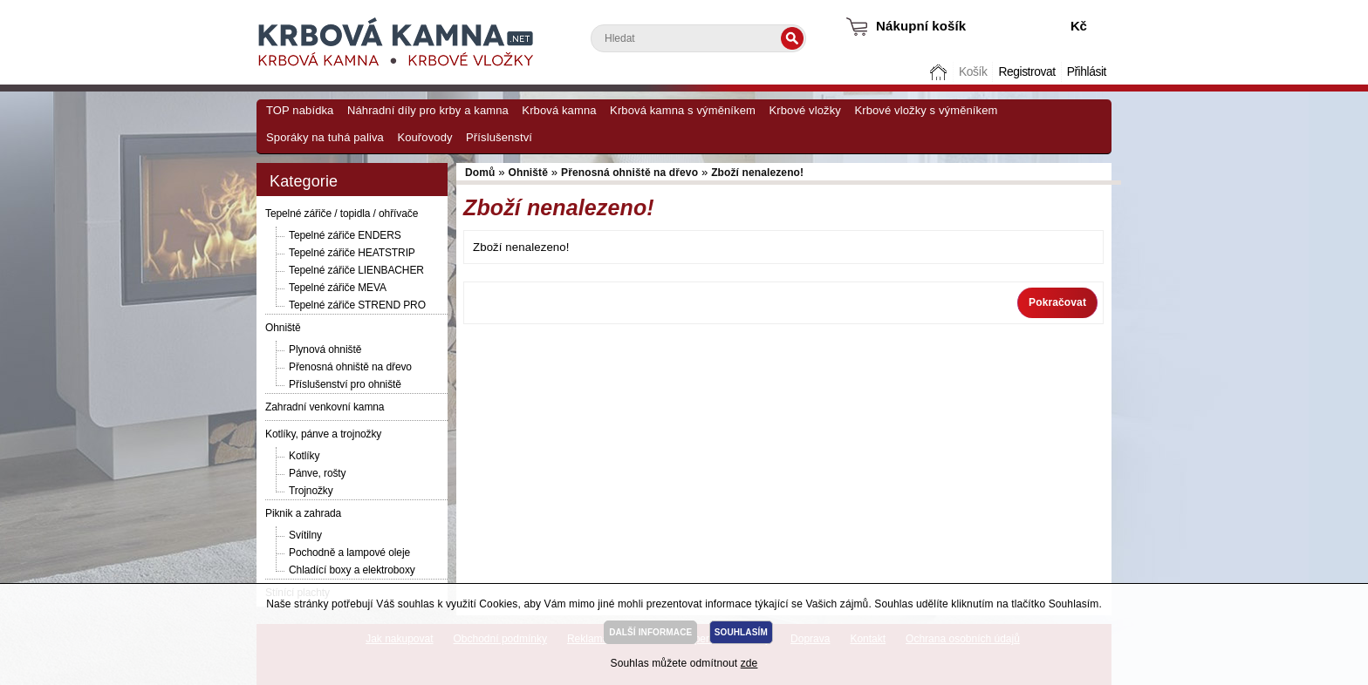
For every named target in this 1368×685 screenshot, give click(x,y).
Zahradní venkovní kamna (324, 407)
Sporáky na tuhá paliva (325, 137)
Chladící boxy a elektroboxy (352, 570)
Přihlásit (1086, 71)
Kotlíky (304, 456)
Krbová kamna (559, 110)
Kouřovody (424, 137)
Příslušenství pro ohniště (345, 384)
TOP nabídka (299, 110)
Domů (940, 72)
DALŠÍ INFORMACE (650, 632)
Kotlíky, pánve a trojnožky (323, 434)
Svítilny (305, 535)
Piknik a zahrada (303, 513)
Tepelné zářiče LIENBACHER (356, 270)
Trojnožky (311, 491)
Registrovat (1026, 71)
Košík (973, 71)
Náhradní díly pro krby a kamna (428, 110)
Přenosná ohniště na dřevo (350, 367)
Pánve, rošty (317, 473)
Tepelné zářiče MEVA (337, 287)
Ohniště (283, 328)
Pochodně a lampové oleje (349, 552)
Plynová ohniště (325, 349)
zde (749, 663)
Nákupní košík (921, 25)
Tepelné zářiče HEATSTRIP (352, 253)
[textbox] (698, 38)
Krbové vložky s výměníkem (925, 110)
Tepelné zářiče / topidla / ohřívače (341, 213)
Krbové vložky (804, 110)
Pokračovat (1057, 302)
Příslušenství (499, 137)
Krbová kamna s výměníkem (683, 110)
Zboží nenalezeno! (757, 172)
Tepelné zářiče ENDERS (345, 235)
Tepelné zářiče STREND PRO (357, 305)
